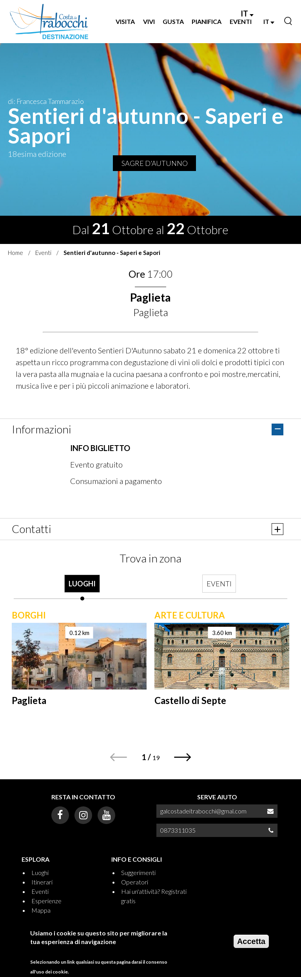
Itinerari (42, 882)
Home (15, 252)
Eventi (43, 252)
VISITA (125, 21)
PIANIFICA (206, 21)
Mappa (41, 910)
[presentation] (82, 587)
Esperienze (46, 900)
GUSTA (173, 21)
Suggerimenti (138, 872)
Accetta (251, 941)
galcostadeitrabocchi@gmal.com (203, 811)
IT (247, 13)
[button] (183, 757)
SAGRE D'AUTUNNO (154, 163)
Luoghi (40, 872)
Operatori (134, 882)
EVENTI (241, 21)
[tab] (82, 587)
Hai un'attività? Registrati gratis (154, 896)
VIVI (149, 21)
